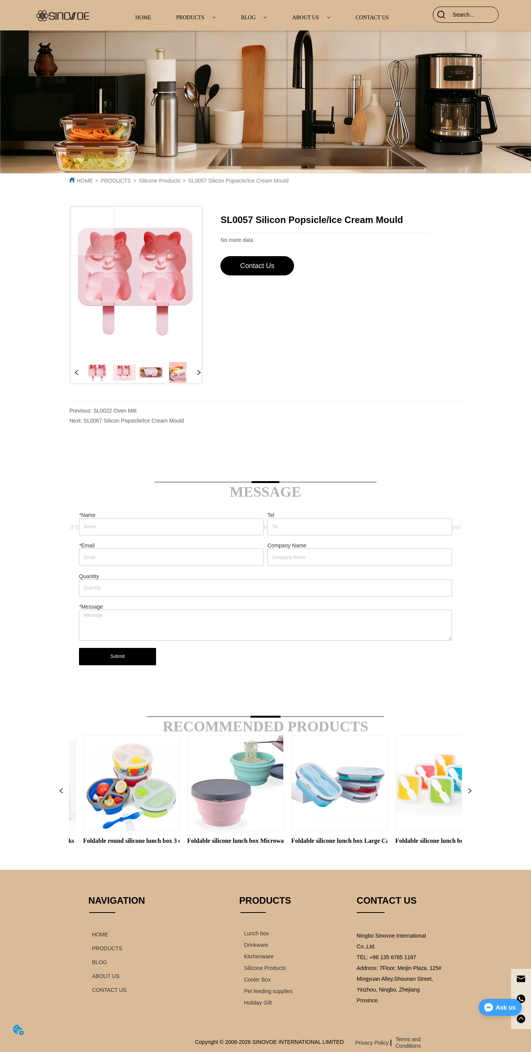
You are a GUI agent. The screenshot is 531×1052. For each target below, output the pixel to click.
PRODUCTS (196, 17)
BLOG (254, 17)
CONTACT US (372, 17)
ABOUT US (311, 17)
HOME (143, 17)
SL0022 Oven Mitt (114, 411)
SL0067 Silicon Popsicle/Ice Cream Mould (134, 421)
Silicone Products (159, 181)
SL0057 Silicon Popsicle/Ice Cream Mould (238, 181)
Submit (117, 656)
